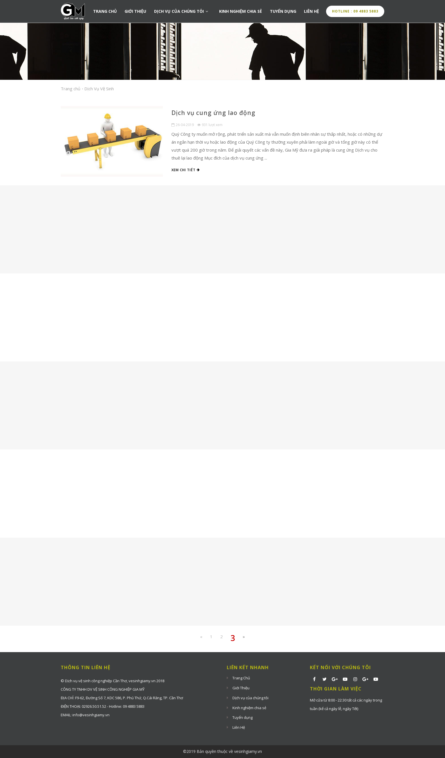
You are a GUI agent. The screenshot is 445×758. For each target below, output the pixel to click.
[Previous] (201, 636)
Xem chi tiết (185, 169)
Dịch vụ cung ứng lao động (213, 113)
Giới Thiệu (135, 11)
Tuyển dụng (283, 11)
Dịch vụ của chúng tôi (182, 11)
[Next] (244, 636)
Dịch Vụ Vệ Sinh (99, 88)
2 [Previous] (221, 636)
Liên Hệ (312, 11)
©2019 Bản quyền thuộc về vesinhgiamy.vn (222, 751)
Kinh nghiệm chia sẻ (240, 11)
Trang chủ (70, 88)
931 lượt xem (209, 124)
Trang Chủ (105, 11)
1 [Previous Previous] (211, 636)
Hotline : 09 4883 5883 (355, 11)
